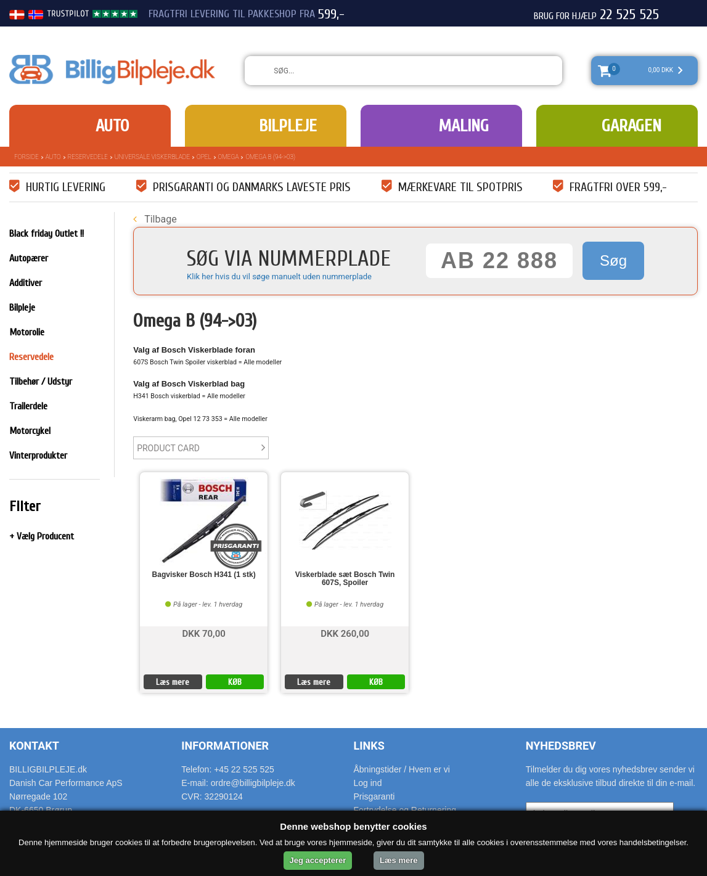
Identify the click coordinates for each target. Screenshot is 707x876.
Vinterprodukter (38, 455)
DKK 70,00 (203, 632)
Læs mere (172, 682)
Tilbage (154, 219)
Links (369, 745)
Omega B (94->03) (270, 157)
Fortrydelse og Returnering (405, 810)
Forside (26, 157)
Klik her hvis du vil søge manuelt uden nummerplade (279, 276)
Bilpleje (288, 126)
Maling (463, 126)
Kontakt (34, 745)
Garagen (631, 126)
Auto (112, 126)
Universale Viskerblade (152, 157)
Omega (228, 157)
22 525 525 (629, 14)
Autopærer (28, 258)
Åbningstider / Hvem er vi (402, 769)
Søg (613, 260)
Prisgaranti (374, 796)
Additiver (25, 283)
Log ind (368, 783)
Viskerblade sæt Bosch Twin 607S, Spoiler (345, 579)
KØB (235, 682)
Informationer (225, 745)
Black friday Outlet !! (46, 233)
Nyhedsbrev (561, 745)
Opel (204, 157)
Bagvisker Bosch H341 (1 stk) (204, 575)
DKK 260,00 (345, 632)
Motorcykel (30, 430)
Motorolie (26, 332)
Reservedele (88, 157)
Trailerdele (28, 406)
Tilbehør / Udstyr (40, 381)
